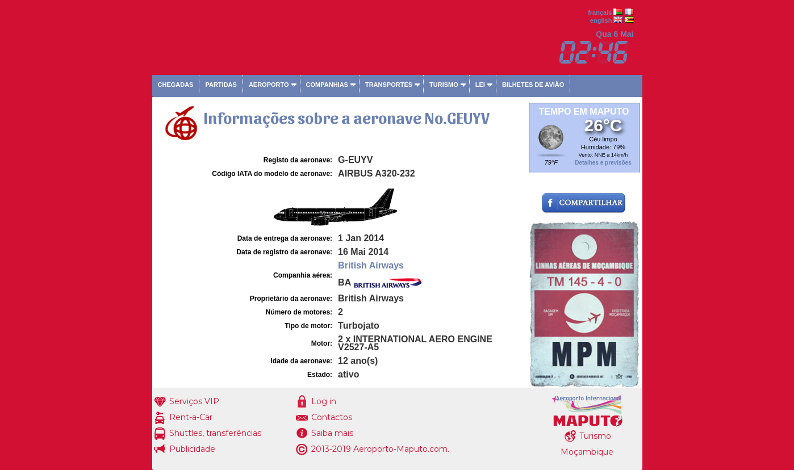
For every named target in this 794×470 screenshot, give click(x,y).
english (601, 20)
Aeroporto (269, 84)
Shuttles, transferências (215, 433)
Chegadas (176, 84)
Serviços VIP (194, 401)
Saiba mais (332, 433)
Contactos (331, 417)
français (600, 12)
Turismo (443, 84)
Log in (323, 401)
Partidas (220, 84)
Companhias (327, 84)
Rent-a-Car (190, 417)
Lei (480, 84)
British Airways (371, 265)
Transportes (388, 84)
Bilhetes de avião (533, 84)
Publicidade (192, 449)
